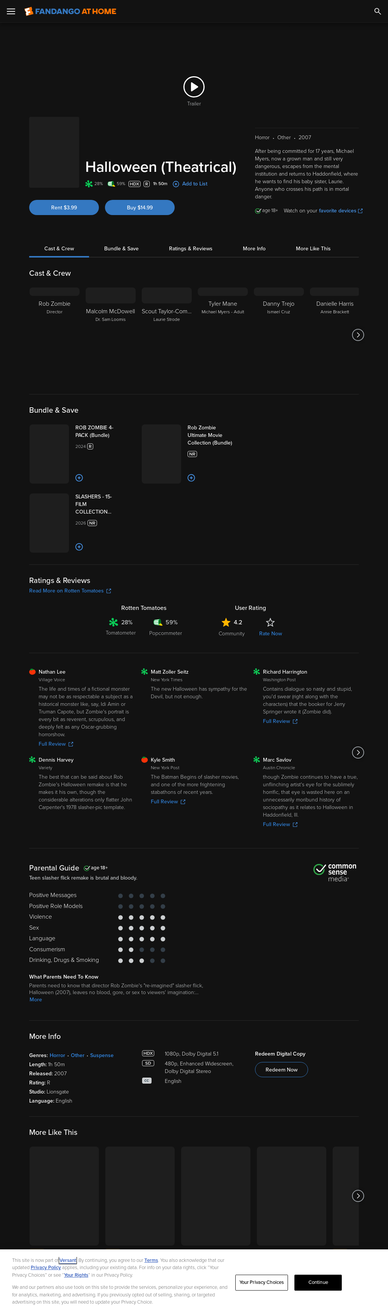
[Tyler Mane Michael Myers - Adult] (222, 318)
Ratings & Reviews (191, 231)
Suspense (102, 1126)
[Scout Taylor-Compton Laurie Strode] (166, 318)
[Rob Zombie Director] (54, 318)
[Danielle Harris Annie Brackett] (335, 318)
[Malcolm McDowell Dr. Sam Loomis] (110, 318)
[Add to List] (102, 496)
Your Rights (76, 1275)
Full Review (56, 815)
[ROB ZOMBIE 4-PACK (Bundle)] (117, 418)
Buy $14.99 (140, 183)
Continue (318, 1282)
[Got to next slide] (358, 318)
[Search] (378, 11)
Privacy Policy (46, 1268)
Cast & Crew (59, 231)
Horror (57, 1126)
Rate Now (270, 704)
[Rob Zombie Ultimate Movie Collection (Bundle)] (232, 418)
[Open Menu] (11, 11)
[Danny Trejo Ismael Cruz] (278, 318)
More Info (254, 231)
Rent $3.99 (64, 183)
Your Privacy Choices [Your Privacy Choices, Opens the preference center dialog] (261, 1282)
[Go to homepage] (70, 11)
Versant (67, 1260)
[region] (194, 1282)
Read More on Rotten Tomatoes (70, 661)
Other (77, 1126)
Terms (151, 1260)
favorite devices (341, 193)
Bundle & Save (121, 231)
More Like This (313, 231)
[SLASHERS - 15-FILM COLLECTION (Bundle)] (119, 533)
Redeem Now (281, 1140)
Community (232, 704)
